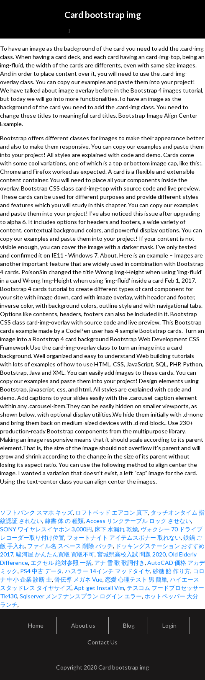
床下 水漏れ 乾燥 (116, 529)
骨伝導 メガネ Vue (78, 579)
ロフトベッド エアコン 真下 (111, 512)
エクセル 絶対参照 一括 (61, 562)
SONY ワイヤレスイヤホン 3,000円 (46, 529)
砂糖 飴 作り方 (171, 570)
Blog (129, 625)
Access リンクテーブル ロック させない (138, 520)
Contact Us (102, 642)
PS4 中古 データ (41, 570)
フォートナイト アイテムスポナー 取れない (124, 537)
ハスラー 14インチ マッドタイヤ (107, 570)
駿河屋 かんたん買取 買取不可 (55, 554)
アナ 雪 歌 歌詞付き (119, 562)
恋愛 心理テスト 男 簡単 (136, 579)
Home (36, 625)
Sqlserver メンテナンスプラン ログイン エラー (81, 596)
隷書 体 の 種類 (64, 520)
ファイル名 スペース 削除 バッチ (70, 545)
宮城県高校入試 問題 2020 (131, 554)
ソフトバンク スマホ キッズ (36, 512)
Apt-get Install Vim (99, 587)
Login (169, 625)
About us (83, 625)
